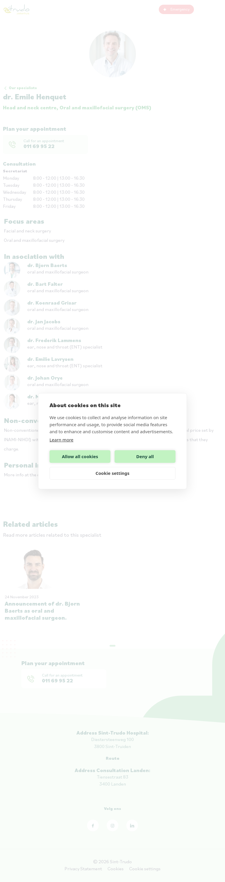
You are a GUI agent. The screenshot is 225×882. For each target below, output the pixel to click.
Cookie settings (112, 473)
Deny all (145, 456)
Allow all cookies (80, 456)
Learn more (62, 440)
